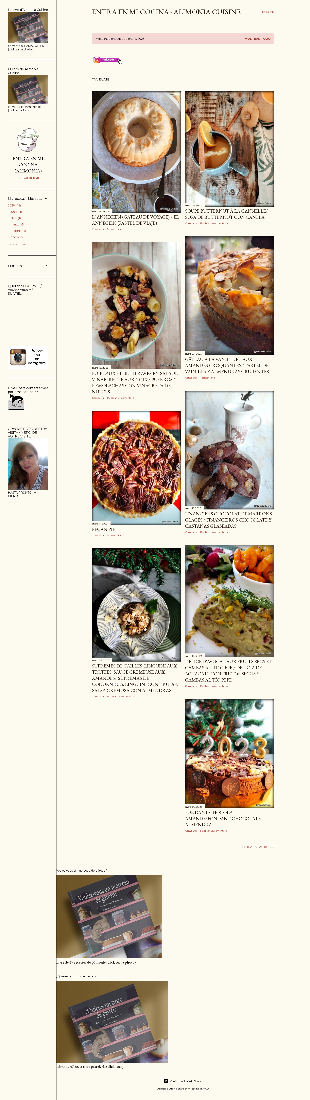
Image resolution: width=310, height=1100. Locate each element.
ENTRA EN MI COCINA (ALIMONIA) (28, 164)
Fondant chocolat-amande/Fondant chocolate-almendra (223, 818)
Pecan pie (103, 529)
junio (16, 212)
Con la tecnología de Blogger (183, 1081)
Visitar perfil (28, 178)
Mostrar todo (258, 39)
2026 (14, 205)
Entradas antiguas (258, 847)
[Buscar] (268, 12)
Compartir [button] (98, 229)
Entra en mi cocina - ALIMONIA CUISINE (166, 11)
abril (16, 218)
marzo (17, 224)
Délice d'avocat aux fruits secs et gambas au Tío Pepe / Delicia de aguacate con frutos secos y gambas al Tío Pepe (228, 670)
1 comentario (114, 229)
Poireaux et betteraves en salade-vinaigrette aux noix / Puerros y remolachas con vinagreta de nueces (135, 382)
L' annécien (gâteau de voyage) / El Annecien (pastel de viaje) (135, 220)
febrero (18, 231)
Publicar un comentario (214, 223)
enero (17, 237)
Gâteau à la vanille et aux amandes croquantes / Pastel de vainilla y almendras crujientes (227, 365)
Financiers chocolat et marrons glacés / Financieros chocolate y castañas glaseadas (228, 520)
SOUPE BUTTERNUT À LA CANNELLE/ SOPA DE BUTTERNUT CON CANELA (226, 214)
